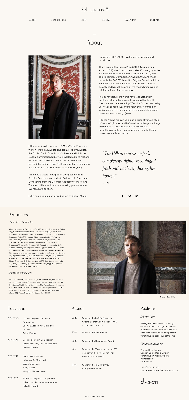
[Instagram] (137, 196)
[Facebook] (122, 196)
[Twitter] (129, 196)
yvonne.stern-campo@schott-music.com (159, 370)
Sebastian (94, 9)
